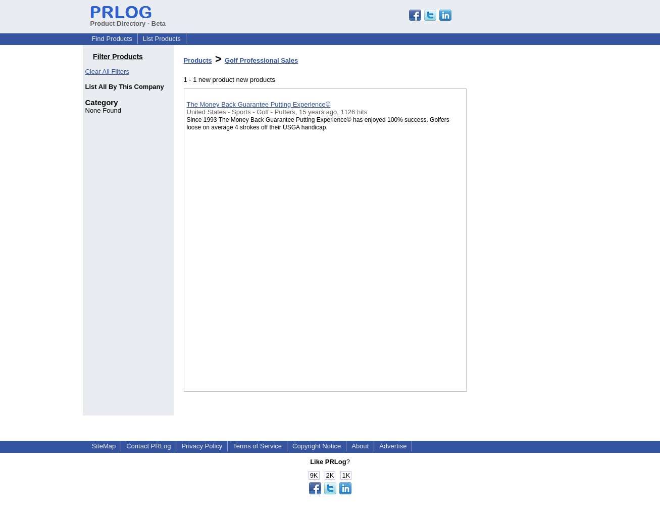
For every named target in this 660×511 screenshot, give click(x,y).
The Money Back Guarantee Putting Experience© (259, 104)
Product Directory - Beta (128, 19)
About (360, 446)
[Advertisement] (517, 262)
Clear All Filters (107, 71)
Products (198, 60)
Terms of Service (257, 446)
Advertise (393, 446)
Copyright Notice (316, 446)
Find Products (112, 38)
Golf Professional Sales (261, 60)
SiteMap (104, 446)
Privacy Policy (201, 446)
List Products (162, 38)
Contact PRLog (148, 446)
